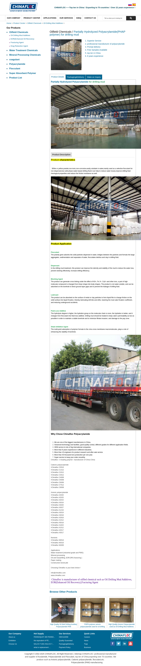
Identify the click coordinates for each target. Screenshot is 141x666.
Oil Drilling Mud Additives (53, 23)
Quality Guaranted (65, 641)
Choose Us (13, 644)
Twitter (119, 643)
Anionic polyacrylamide (60, 659)
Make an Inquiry (94, 77)
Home (9, 23)
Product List (15, 78)
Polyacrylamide (17, 64)
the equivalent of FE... (42, 641)
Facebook (113, 643)
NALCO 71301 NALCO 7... (44, 644)
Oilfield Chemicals (34, 23)
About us (12, 637)
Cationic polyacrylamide (81, 659)
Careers (87, 637)
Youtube (130, 643)
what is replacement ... (42, 647)
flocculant (96, 659)
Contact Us (90, 18)
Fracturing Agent (17, 42)
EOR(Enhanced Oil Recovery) (22, 39)
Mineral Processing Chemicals (25, 55)
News (86, 641)
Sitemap (78, 654)
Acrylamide (42, 657)
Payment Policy (64, 647)
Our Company (13, 18)
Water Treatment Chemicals (23, 50)
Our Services (66, 18)
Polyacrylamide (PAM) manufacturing (86, 662)
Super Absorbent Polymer (22, 73)
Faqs (86, 644)
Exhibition (12, 641)
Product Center (32, 18)
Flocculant (14, 68)
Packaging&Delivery (75, 77)
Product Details (57, 77)
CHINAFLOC (120, 635)
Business (87, 647)
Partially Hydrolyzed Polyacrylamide (69, 82)
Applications (49, 18)
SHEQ (78, 18)
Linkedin (125, 643)
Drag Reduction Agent (19, 46)
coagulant (14, 59)
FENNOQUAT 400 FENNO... (44, 637)
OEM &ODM (63, 637)
